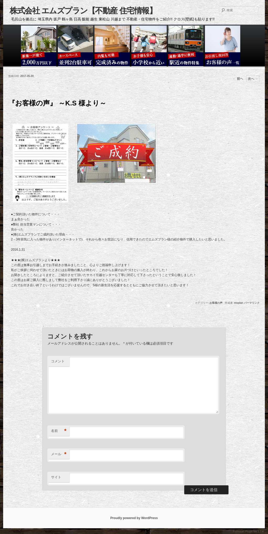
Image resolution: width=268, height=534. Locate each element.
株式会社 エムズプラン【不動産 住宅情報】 (83, 10)
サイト (56, 477)
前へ (238, 79)
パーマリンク (252, 302)
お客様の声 (215, 302)
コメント (58, 361)
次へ (253, 79)
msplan (238, 302)
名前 (58, 431)
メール (58, 454)
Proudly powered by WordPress (134, 518)
